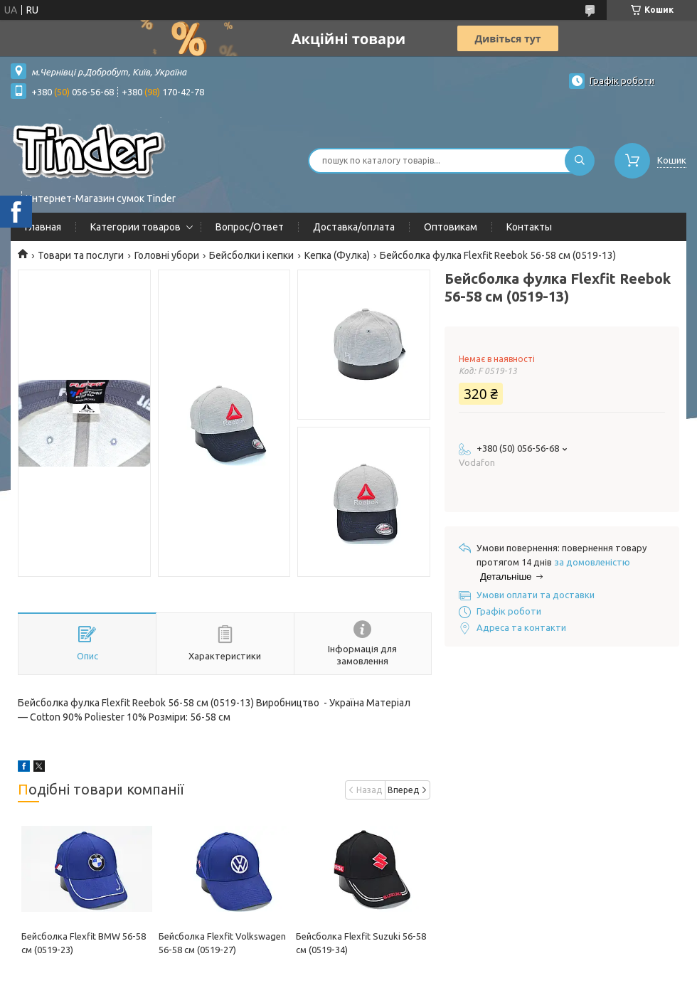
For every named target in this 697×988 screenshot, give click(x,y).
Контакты (529, 227)
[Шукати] (580, 161)
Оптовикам (450, 227)
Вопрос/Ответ (250, 227)
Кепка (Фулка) (337, 255)
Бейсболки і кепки (251, 255)
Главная (43, 227)
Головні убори (166, 255)
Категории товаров (135, 227)
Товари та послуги (81, 255)
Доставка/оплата (354, 227)
